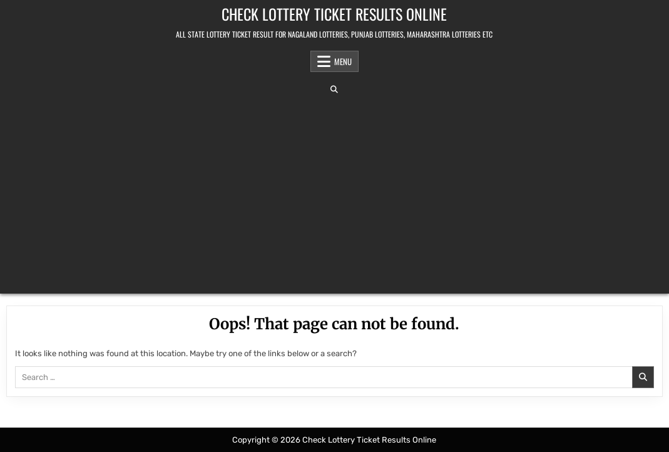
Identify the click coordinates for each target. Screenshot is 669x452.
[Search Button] (334, 89)
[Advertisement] (335, 193)
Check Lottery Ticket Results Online (334, 14)
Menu (343, 61)
